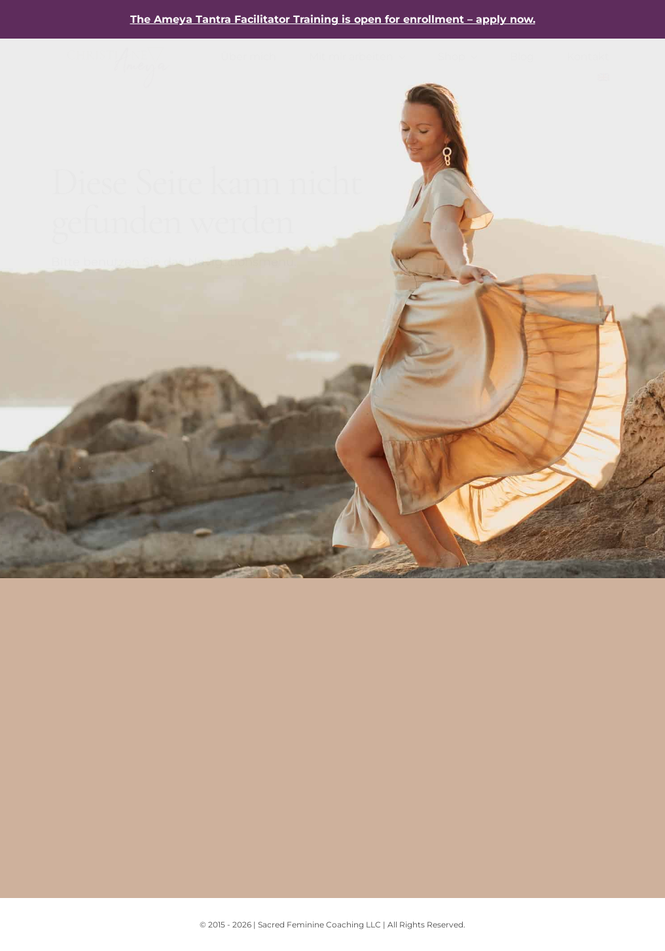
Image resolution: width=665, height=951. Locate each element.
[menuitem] (603, 77)
